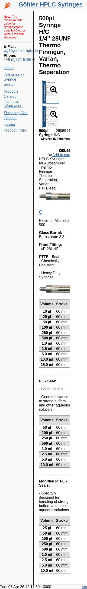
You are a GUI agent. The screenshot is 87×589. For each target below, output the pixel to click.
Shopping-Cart (16, 113)
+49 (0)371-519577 (17, 60)
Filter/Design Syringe (14, 77)
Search (10, 84)
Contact (10, 118)
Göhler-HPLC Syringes (51, 4)
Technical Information (13, 104)
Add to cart (61, 155)
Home (9, 68)
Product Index (15, 130)
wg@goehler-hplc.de (17, 51)
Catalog (10, 96)
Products (11, 91)
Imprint (9, 125)
